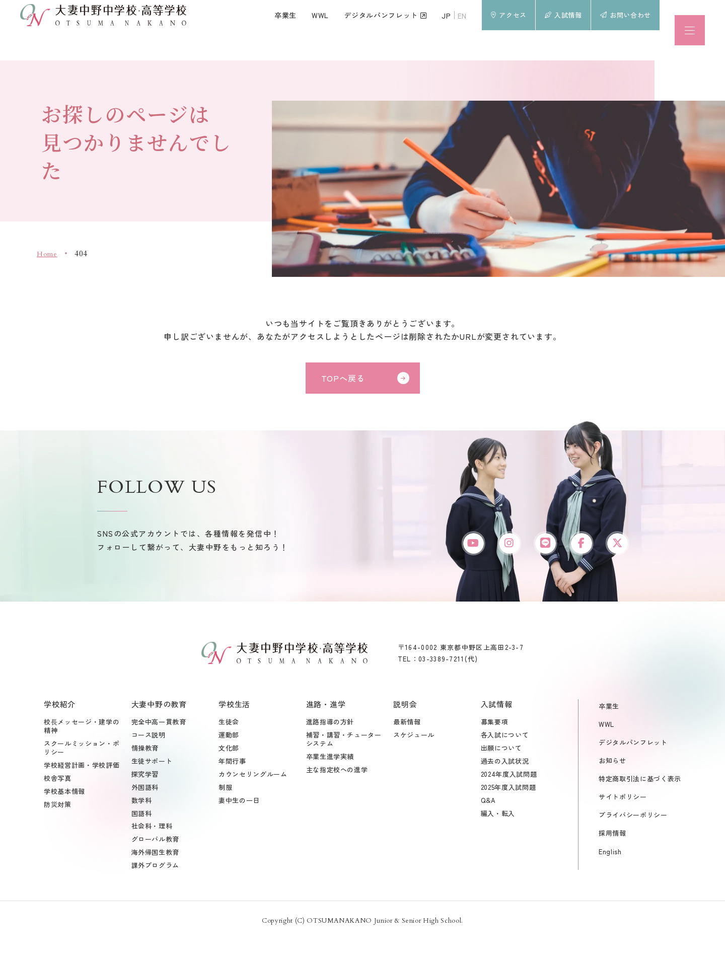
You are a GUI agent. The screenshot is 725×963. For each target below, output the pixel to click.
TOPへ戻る (343, 378)
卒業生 (609, 729)
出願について (501, 772)
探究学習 (145, 798)
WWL (606, 748)
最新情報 (407, 746)
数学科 (141, 824)
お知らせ (612, 784)
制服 (225, 811)
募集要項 (495, 746)
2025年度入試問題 (508, 811)
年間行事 (232, 785)
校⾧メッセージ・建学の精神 (81, 750)
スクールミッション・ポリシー (81, 771)
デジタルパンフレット (633, 766)
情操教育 (145, 772)
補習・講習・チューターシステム (344, 763)
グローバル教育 (155, 863)
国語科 (141, 837)
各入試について (505, 759)
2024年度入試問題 (509, 798)
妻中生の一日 (239, 824)
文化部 (229, 772)
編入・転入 (498, 837)
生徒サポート (152, 785)
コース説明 (148, 759)
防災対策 (57, 828)
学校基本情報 (64, 815)
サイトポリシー (623, 820)
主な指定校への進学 (337, 793)
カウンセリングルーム (253, 798)
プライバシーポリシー (633, 839)
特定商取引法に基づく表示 (640, 802)
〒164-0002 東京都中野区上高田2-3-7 (461, 671)
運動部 (229, 759)
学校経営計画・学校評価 (81, 789)
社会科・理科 (152, 850)
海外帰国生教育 (155, 876)
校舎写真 (57, 802)
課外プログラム (155, 889)
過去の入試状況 (505, 785)
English (610, 875)
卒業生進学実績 (330, 780)
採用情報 (612, 857)
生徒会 (229, 746)
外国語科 (145, 811)
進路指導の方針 (330, 746)
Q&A (488, 824)
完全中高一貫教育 (158, 746)
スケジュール (413, 759)
